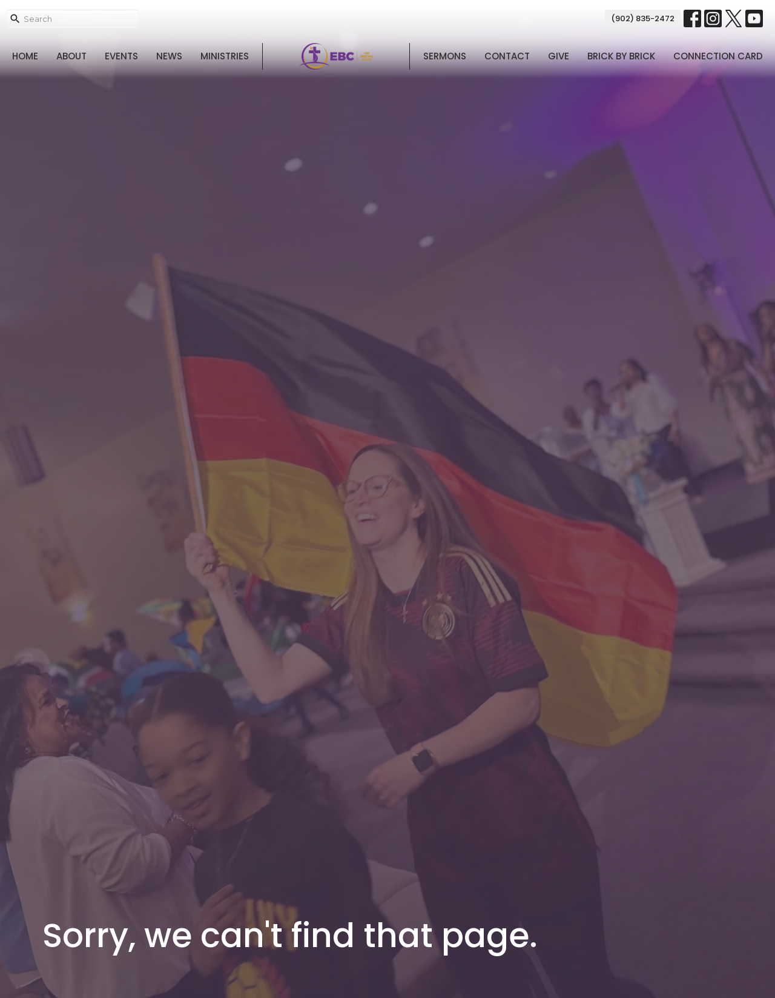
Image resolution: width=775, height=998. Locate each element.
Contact (507, 56)
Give (558, 56)
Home (25, 56)
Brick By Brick (621, 56)
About (71, 56)
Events (121, 56)
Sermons (444, 56)
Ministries (224, 56)
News (169, 56)
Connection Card (718, 56)
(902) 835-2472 (642, 18)
